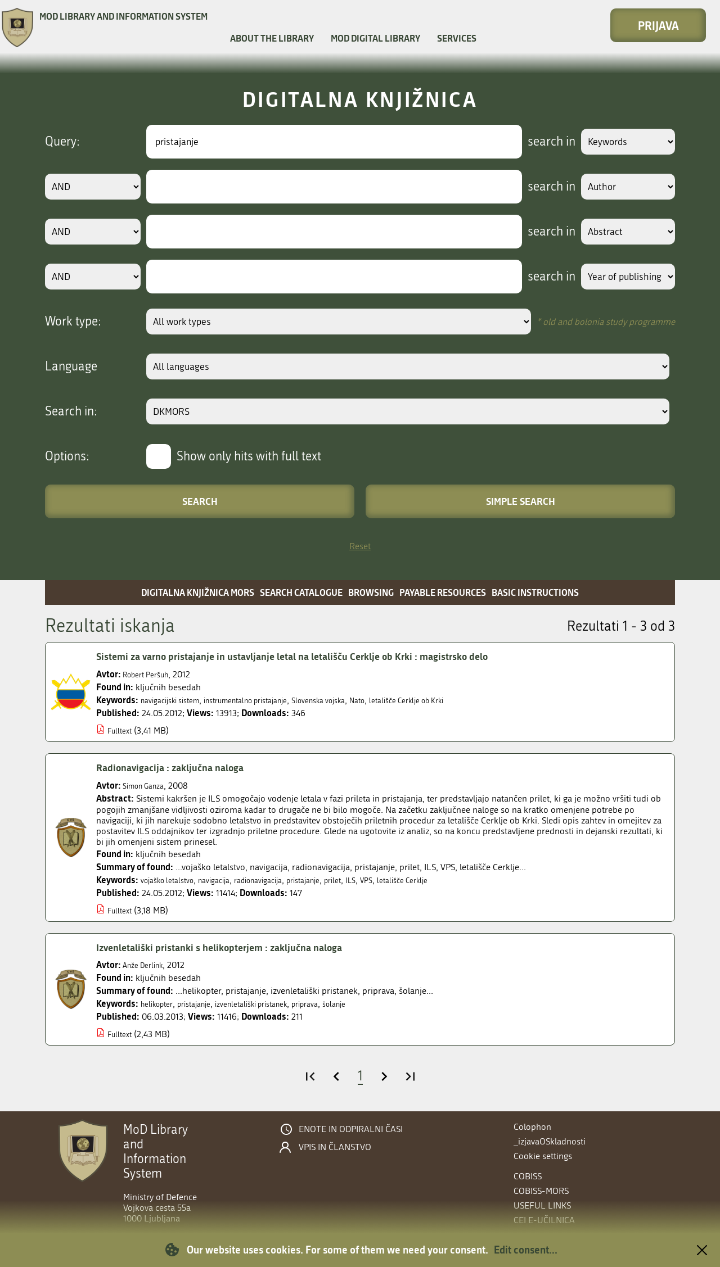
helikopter (160, 1003)
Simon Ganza (148, 785)
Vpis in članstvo (335, 1147)
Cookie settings (543, 1156)
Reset (360, 546)
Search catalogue (301, 592)
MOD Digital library (375, 37)
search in (538, 141)
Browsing (371, 592)
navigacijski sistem (176, 700)
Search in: (71, 411)
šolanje (371, 1003)
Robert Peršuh (150, 674)
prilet (368, 880)
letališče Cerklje (448, 880)
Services (456, 37)
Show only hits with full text (249, 456)
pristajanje (333, 880)
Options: (67, 456)
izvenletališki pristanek (272, 1003)
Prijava (658, 25)
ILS (389, 880)
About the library (272, 37)
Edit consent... (525, 1249)
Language (71, 366)
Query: (62, 141)
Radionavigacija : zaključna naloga (181, 767)
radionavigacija (280, 880)
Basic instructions (535, 592)
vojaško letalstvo (172, 880)
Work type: (73, 321)
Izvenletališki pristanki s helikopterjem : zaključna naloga (238, 947)
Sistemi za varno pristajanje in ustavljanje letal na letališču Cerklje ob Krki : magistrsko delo (320, 656)
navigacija (227, 880)
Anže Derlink (147, 965)
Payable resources (442, 592)
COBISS (528, 1176)
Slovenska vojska (355, 700)
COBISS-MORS (541, 1190)
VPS (406, 880)
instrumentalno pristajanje (268, 700)
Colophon (532, 1126)
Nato (402, 700)
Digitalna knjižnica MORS (197, 592)
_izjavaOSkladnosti (550, 1141)
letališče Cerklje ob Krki (460, 700)
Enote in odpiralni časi (351, 1129)
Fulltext (121, 730)
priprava (337, 1003)
